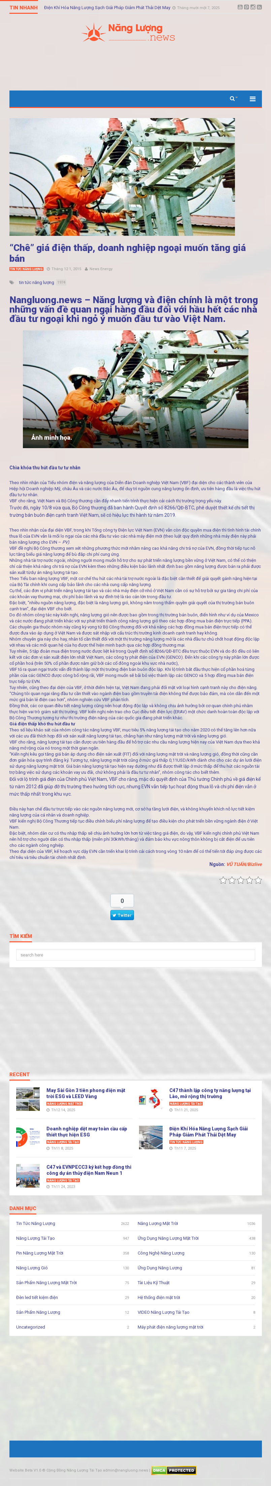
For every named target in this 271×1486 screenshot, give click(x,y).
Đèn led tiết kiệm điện (37, 1297)
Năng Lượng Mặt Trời (64, 1104)
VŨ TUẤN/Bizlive (244, 864)
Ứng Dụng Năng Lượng (160, 1268)
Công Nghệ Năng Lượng (161, 1253)
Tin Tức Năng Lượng (26, 269)
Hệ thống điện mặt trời (159, 1297)
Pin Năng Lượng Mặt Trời (39, 1253)
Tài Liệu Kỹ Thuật (154, 1282)
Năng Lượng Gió (32, 1268)
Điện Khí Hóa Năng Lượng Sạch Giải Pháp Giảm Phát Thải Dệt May (107, 7)
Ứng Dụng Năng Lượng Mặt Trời (168, 1238)
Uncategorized (30, 1327)
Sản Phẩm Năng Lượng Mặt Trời (46, 1282)
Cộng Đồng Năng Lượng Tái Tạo (74, 1470)
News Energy (101, 269)
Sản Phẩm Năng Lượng (38, 1312)
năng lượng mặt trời (172, 735)
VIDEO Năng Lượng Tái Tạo (164, 1312)
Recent (19, 1075)
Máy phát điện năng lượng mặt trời (170, 1327)
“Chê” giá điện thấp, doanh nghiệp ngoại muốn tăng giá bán (127, 253)
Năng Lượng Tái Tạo (186, 1104)
